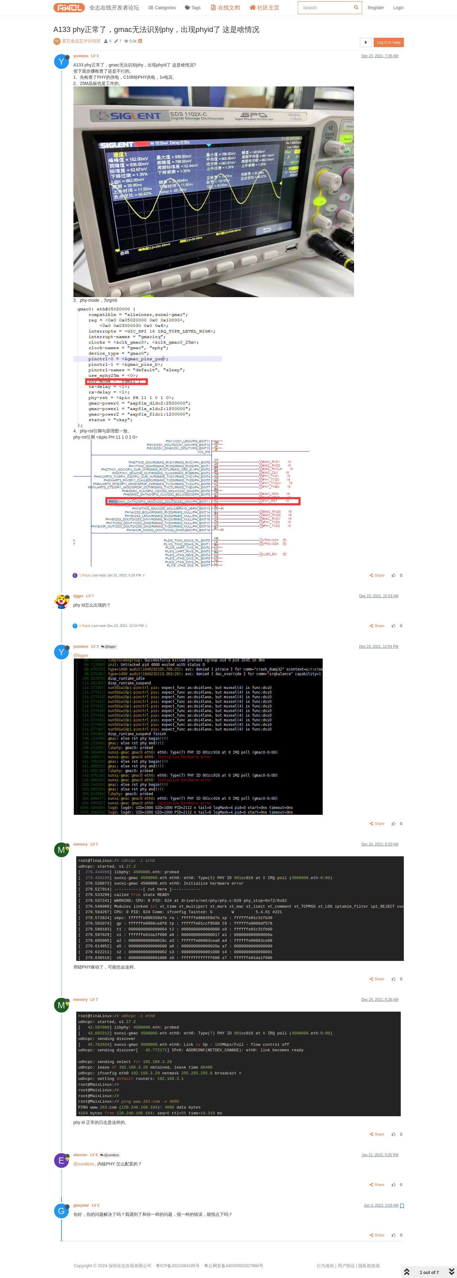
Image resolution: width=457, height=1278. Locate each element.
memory (86, 844)
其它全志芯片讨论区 (81, 40)
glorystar (86, 1205)
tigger (84, 596)
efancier (86, 1155)
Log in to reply (388, 42)
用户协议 (346, 1265)
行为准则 (325, 1265)
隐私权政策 (369, 1265)
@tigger (108, 646)
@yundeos (109, 1155)
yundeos (86, 56)
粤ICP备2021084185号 (178, 1265)
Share (377, 575)
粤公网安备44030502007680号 (233, 1265)
